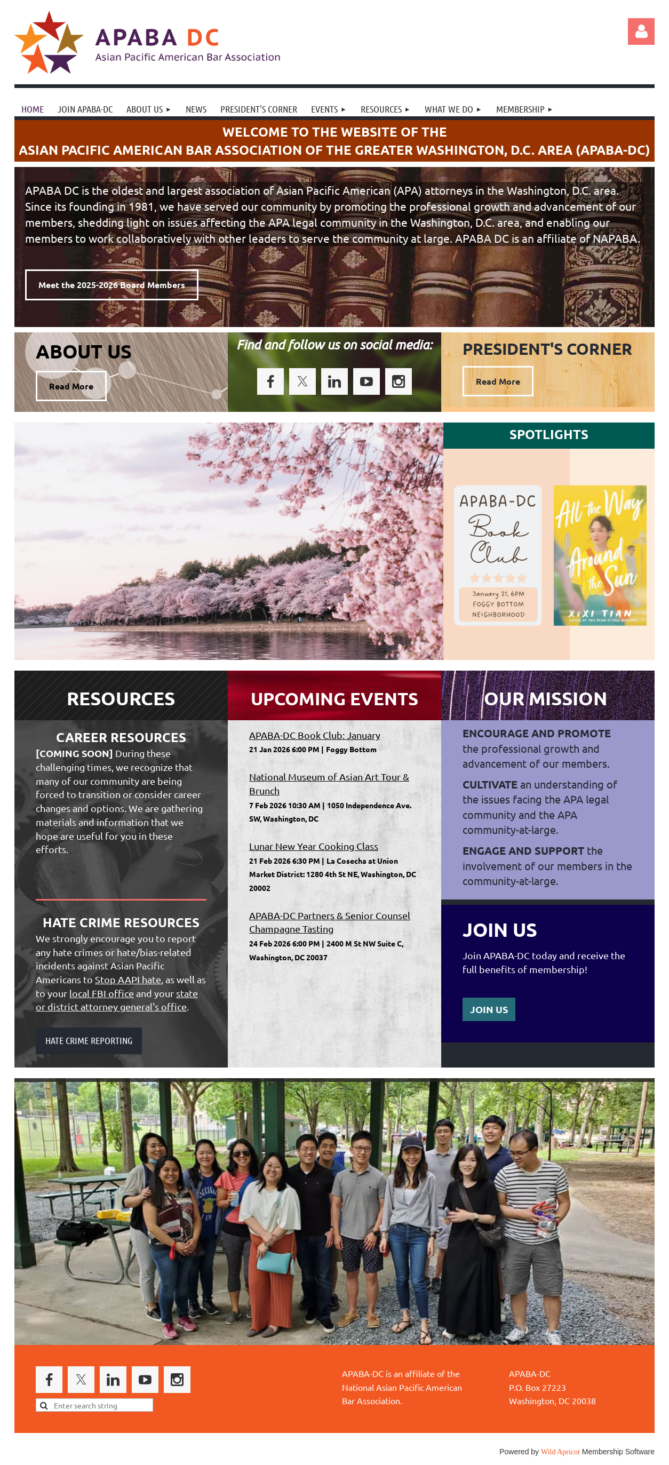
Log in (641, 31)
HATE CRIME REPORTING (88, 1040)
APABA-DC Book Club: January (314, 735)
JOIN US (489, 1009)
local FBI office (101, 993)
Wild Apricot (560, 1452)
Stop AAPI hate (128, 979)
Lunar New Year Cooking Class (313, 845)
